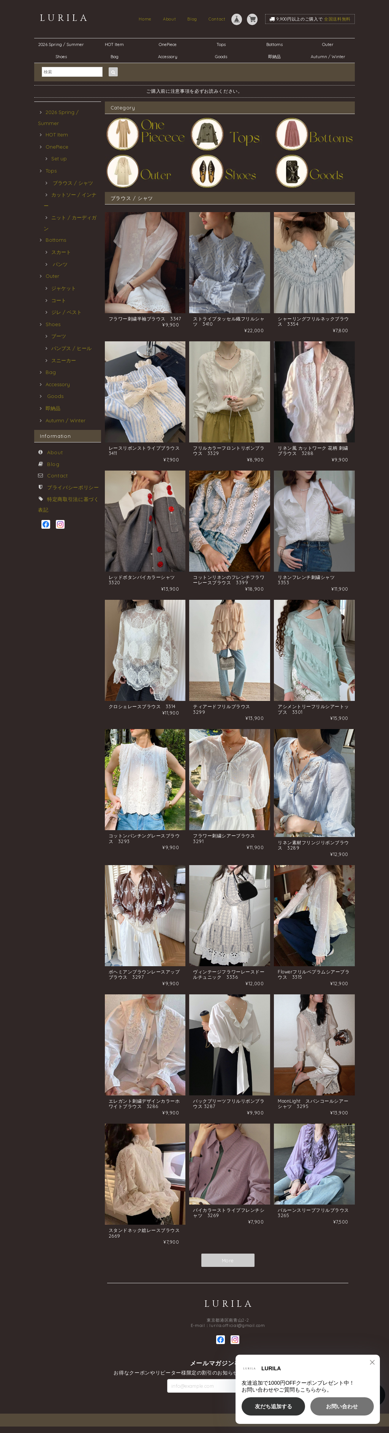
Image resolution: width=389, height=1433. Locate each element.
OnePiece (170, 44)
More (228, 1268)
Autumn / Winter (328, 56)
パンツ (59, 264)
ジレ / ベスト (66, 312)
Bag (115, 56)
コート (58, 300)
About (169, 19)
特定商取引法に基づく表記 (347, 1426)
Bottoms (276, 44)
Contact (217, 19)
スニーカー (63, 360)
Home (145, 19)
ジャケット (63, 288)
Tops (221, 44)
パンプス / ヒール (71, 348)
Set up (59, 158)
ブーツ (58, 336)
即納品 (274, 56)
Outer (328, 44)
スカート (61, 252)
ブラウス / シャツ (72, 183)
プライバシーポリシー (73, 487)
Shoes (61, 56)
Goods (221, 56)
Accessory (167, 56)
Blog (192, 19)
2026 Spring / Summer (61, 44)
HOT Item (114, 44)
